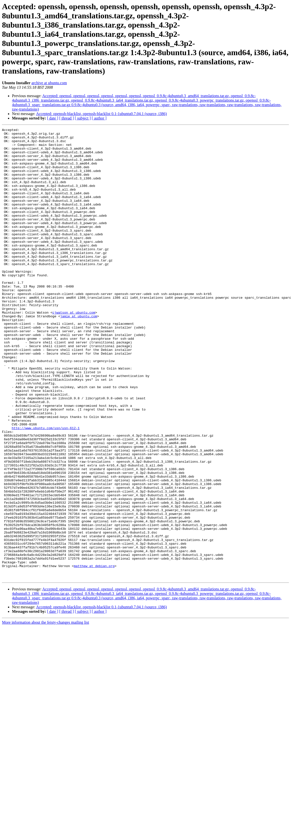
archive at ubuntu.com (49, 83)
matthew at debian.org (94, 654)
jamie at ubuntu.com (78, 354)
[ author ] (99, 118)
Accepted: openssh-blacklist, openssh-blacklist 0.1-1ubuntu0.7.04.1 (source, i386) (101, 114)
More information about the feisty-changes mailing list (45, 712)
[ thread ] (66, 118)
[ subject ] (83, 118)
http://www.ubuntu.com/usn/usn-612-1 (46, 488)
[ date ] (52, 118)
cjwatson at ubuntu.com (73, 349)
